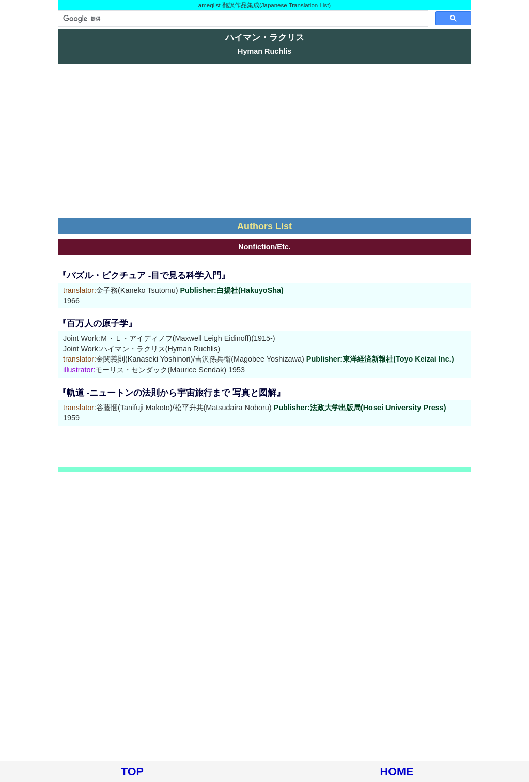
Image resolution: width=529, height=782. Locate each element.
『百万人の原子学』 (97, 324)
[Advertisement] (264, 141)
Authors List (264, 226)
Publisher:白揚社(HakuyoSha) (232, 290)
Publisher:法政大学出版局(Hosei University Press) (360, 407)
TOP (132, 771)
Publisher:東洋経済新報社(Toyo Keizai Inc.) (380, 359)
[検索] (242, 18)
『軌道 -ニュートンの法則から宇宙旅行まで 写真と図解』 (171, 393)
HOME (397, 771)
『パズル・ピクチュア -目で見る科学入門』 (144, 275)
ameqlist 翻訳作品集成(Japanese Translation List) (264, 5)
